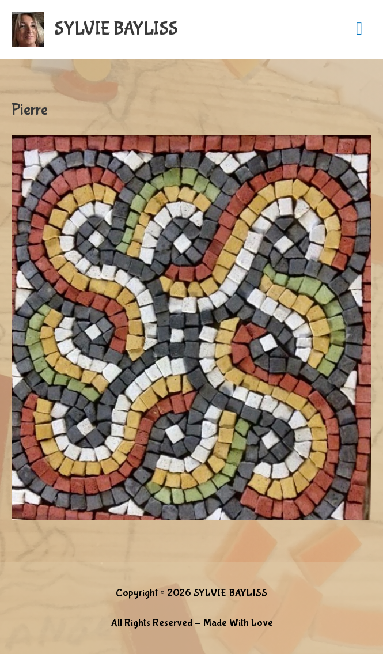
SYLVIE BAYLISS (116, 29)
